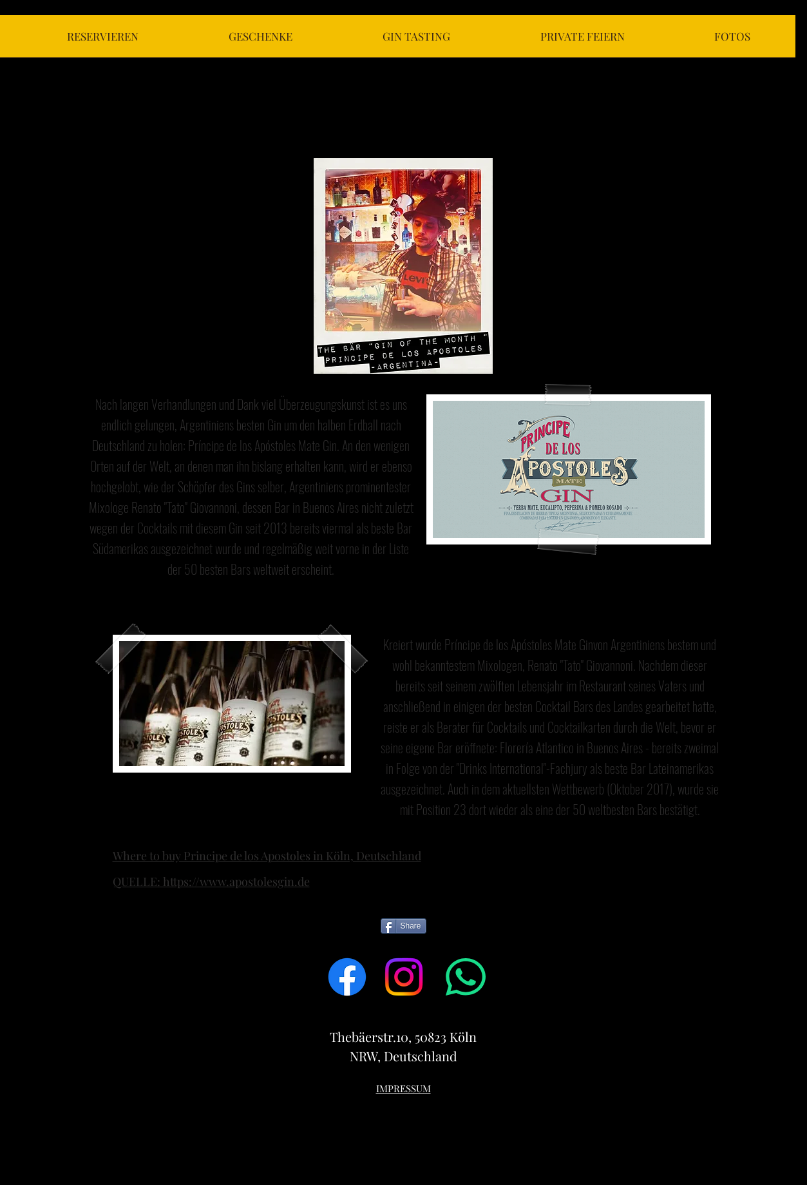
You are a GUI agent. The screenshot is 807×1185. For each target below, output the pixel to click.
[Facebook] (347, 977)
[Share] (403, 926)
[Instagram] (404, 977)
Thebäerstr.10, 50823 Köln (403, 1036)
